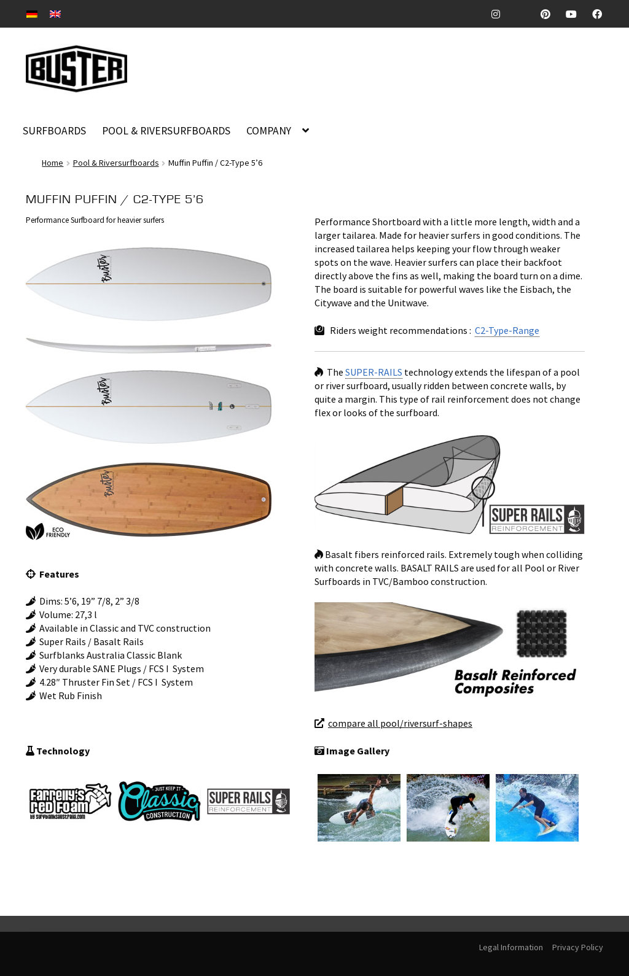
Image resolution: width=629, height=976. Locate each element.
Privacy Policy (577, 947)
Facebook (602, 14)
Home (52, 162)
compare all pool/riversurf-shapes (400, 723)
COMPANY (268, 130)
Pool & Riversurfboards (116, 162)
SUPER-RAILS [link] (373, 372)
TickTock (525, 14)
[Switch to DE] (32, 13)
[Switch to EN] (55, 13)
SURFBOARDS (54, 130)
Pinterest (550, 14)
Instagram (500, 14)
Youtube (575, 14)
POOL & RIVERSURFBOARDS (166, 130)
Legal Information (511, 947)
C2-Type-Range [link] (507, 330)
